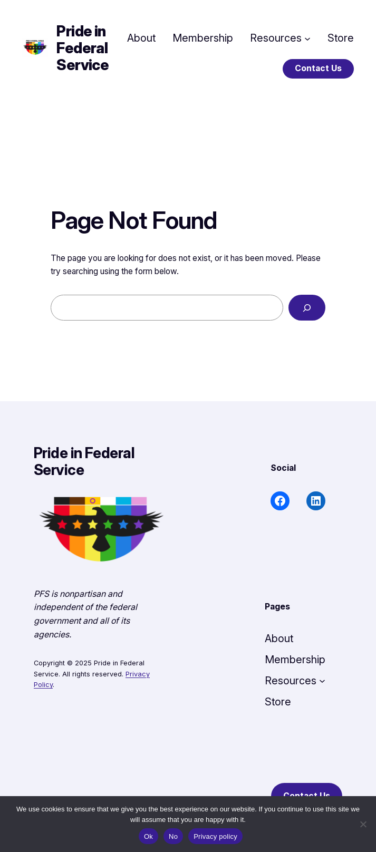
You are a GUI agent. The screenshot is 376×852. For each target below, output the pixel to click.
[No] (363, 824)
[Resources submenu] (307, 38)
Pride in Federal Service (82, 48)
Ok (148, 836)
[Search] (306, 308)
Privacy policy (215, 836)
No (173, 836)
